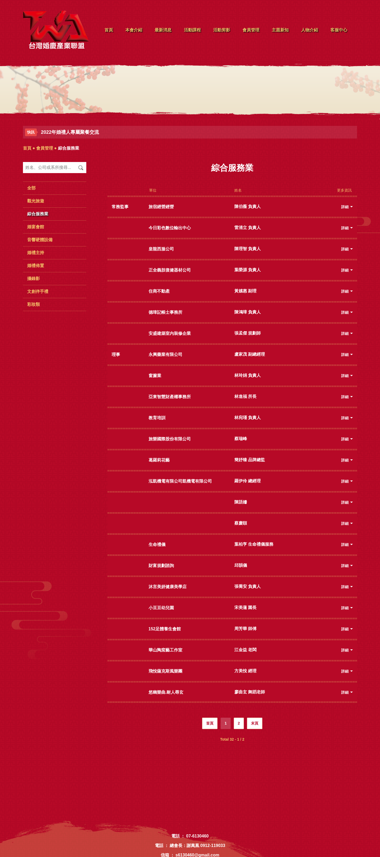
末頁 (254, 723)
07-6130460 (197, 836)
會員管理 (44, 148)
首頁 (27, 148)
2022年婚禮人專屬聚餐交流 (70, 132)
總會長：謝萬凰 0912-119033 (197, 845)
